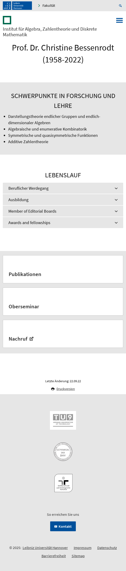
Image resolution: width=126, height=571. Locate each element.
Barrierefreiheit (54, 555)
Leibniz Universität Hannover (45, 547)
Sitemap (78, 555)
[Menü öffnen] (119, 22)
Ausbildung (18, 199)
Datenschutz (107, 547)
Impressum (82, 547)
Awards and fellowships (29, 222)
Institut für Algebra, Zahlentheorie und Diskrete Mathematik (50, 31)
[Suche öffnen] (121, 5)
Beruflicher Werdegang (28, 188)
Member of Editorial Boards (32, 211)
